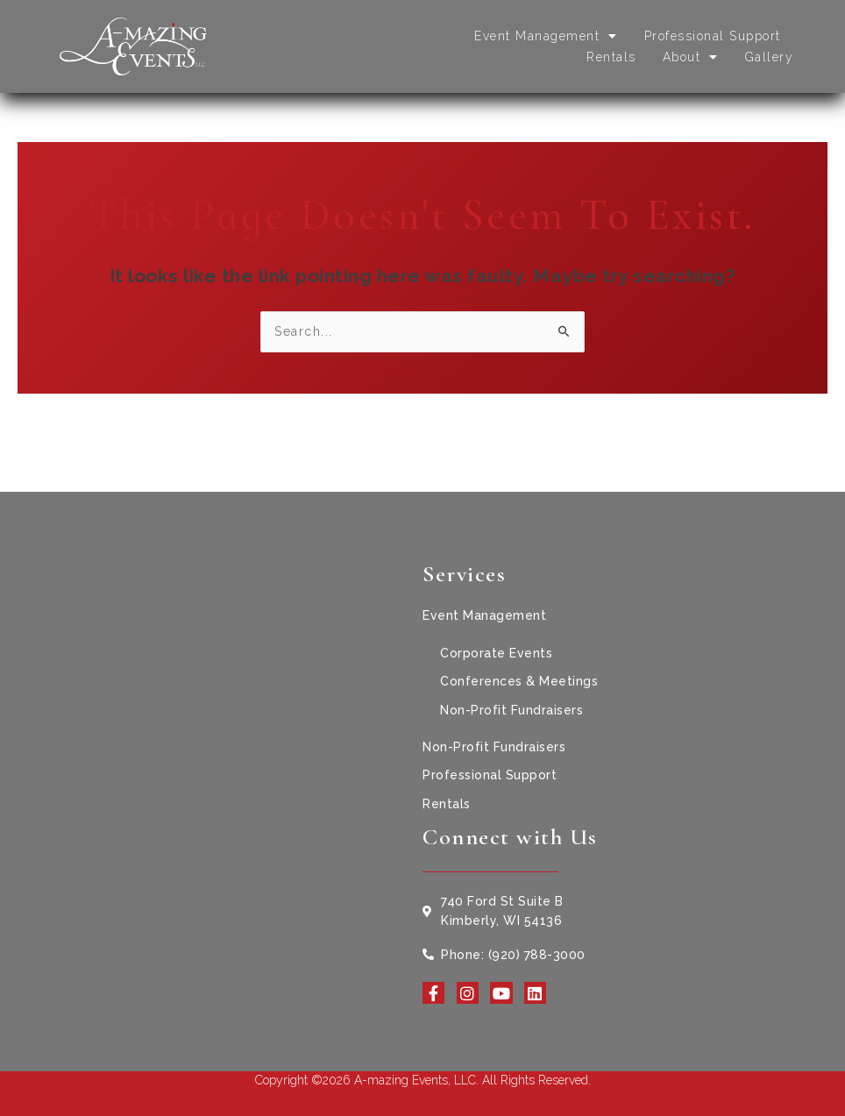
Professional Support (712, 36)
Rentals (611, 57)
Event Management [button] (546, 35)
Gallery (769, 57)
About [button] (691, 57)
